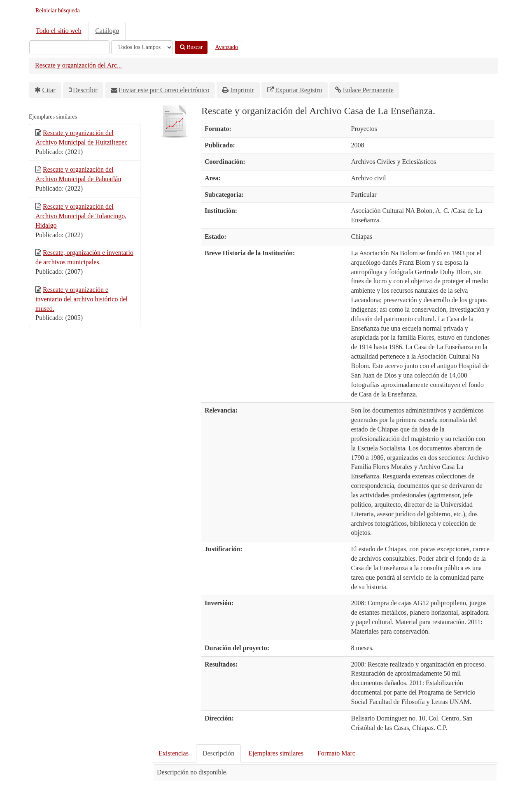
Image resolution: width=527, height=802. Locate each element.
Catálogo (107, 30)
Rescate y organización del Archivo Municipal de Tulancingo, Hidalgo (80, 216)
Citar (49, 89)
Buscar (191, 47)
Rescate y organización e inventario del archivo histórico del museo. (81, 299)
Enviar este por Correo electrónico (164, 89)
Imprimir (242, 89)
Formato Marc (336, 753)
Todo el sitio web (58, 30)
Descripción (218, 753)
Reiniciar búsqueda (57, 10)
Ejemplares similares (275, 753)
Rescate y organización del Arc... (78, 65)
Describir (85, 89)
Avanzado (226, 47)
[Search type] (142, 47)
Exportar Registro (298, 89)
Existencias (174, 753)
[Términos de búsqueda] (69, 47)
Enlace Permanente (368, 89)
